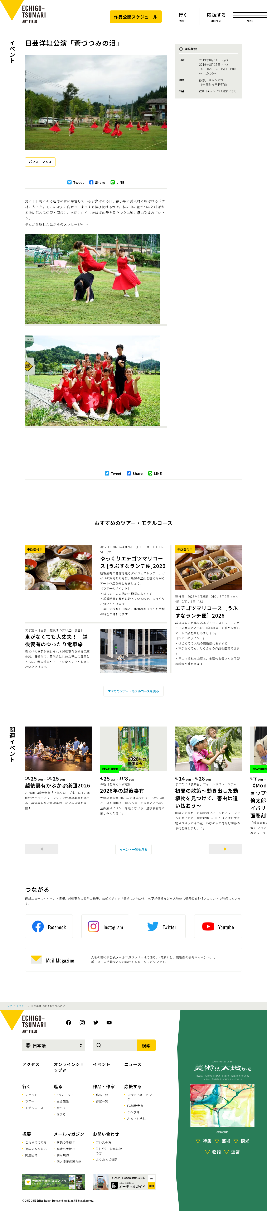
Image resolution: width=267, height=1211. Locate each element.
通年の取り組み (36, 1149)
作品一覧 (102, 1095)
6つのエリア (65, 1095)
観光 (245, 1141)
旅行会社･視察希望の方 (109, 1151)
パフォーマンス (40, 162)
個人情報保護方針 (69, 1161)
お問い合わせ (106, 1134)
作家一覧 (102, 1101)
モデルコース (34, 1108)
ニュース (133, 1064)
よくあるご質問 (106, 1159)
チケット (31, 1095)
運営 (235, 1152)
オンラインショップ (69, 1067)
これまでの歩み (36, 1142)
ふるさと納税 (136, 1118)
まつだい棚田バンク (139, 1097)
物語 (216, 1152)
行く (26, 1086)
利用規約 (63, 1155)
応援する (133, 1086)
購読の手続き (66, 1142)
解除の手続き (66, 1149)
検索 (146, 1045)
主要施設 (63, 1101)
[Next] (225, 849)
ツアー (29, 1101)
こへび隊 (133, 1112)
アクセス (31, 1064)
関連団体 (31, 1155)
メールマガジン (69, 1134)
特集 (207, 1141)
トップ (8, 1006)
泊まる (61, 1114)
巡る (58, 1086)
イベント (12, 51)
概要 (26, 1134)
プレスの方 (103, 1142)
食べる (61, 1108)
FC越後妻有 (135, 1106)
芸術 (226, 1141)
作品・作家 (104, 1086)
